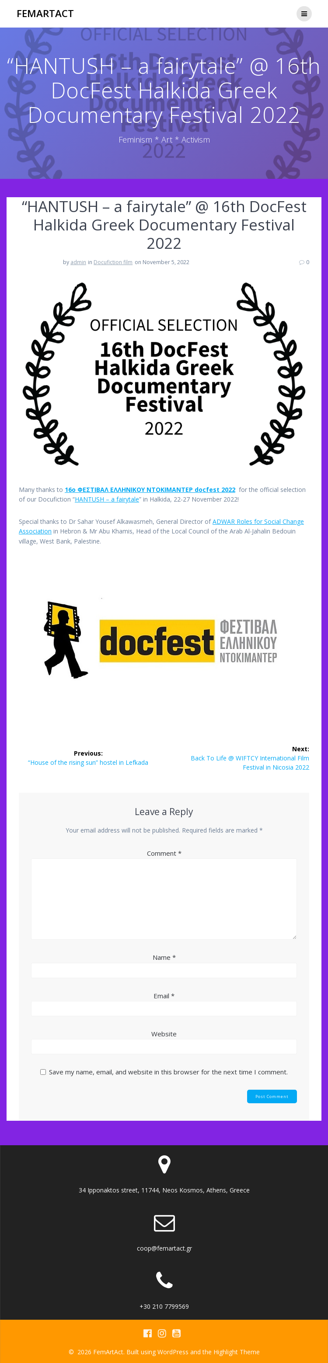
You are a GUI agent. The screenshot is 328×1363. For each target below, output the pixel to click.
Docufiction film (113, 262)
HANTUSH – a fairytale (107, 499)
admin (78, 262)
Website (164, 1033)
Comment (164, 853)
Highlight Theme (236, 1352)
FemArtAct (45, 13)
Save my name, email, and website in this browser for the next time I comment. (168, 1071)
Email (164, 995)
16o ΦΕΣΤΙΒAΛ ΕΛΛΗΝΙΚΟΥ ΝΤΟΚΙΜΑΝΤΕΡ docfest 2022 (150, 489)
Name (164, 957)
